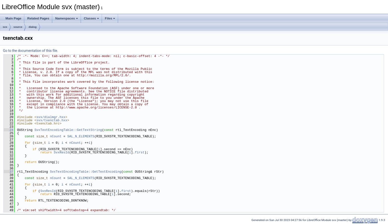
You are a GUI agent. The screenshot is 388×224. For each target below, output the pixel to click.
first (140, 152)
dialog (32, 26)
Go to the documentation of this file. (30, 51)
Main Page (13, 18)
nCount (56, 136)
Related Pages (38, 18)
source (17, 26)
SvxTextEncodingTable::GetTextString (68, 130)
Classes (91, 18)
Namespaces (66, 18)
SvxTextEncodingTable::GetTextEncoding (85, 171)
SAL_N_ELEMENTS (80, 136)
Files (110, 18)
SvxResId (61, 152)
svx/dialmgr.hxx (50, 117)
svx (5, 26)
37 (8, 171)
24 (8, 130)
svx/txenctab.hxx (51, 120)
